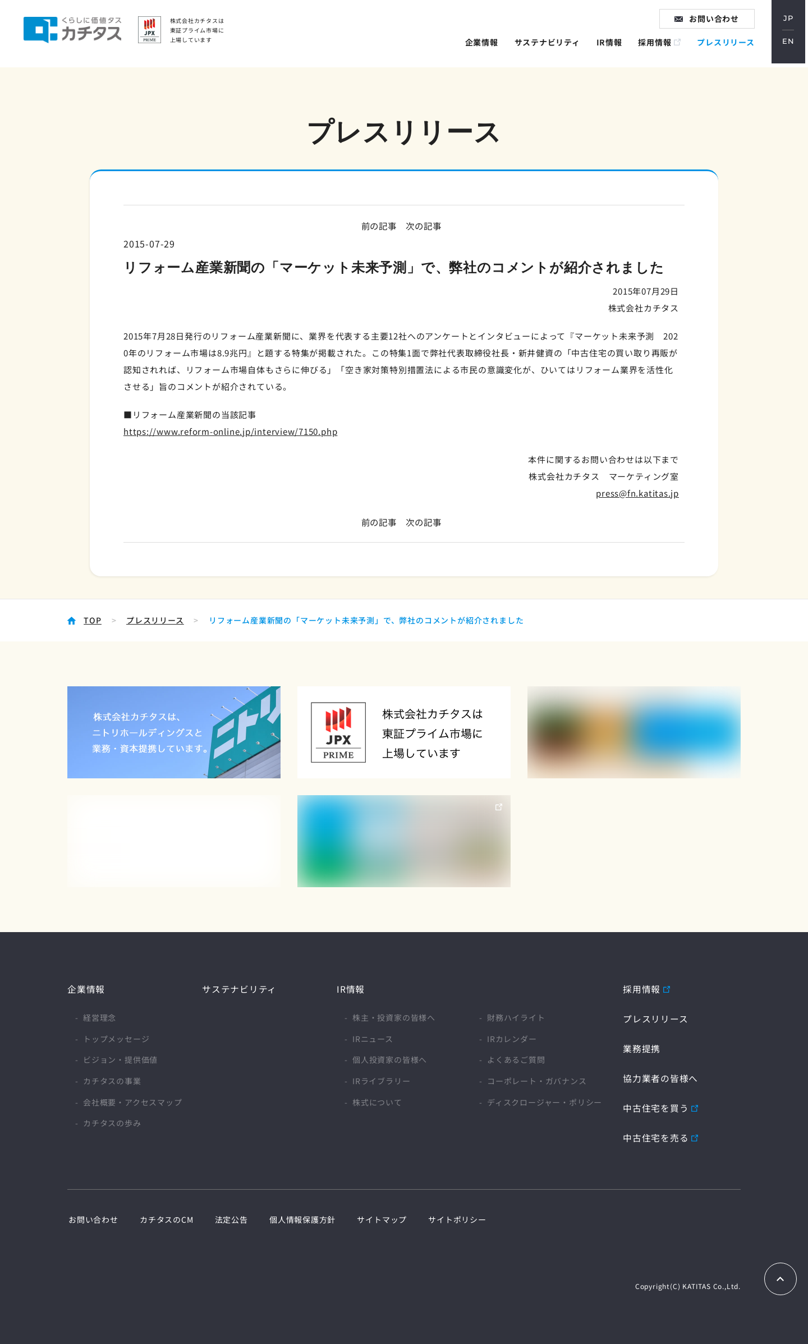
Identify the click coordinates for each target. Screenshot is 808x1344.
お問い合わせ (717, 21)
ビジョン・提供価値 (120, 1059)
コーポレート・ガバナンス (537, 1080)
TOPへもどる (780, 1277)
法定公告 (225, 1217)
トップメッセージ (116, 1038)
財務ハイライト (516, 1017)
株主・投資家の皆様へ (393, 1017)
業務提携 (641, 1047)
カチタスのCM (163, 1217)
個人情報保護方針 (294, 1217)
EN (791, 46)
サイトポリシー (445, 1217)
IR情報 (612, 47)
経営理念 (99, 1017)
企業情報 (484, 47)
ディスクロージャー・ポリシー (544, 1102)
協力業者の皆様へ (660, 1077)
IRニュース (372, 1038)
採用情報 (657, 47)
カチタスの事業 (112, 1080)
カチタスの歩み (112, 1123)
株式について (377, 1102)
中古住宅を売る (656, 1136)
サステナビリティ (549, 47)
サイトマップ (372, 1217)
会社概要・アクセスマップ (132, 1102)
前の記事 (377, 225)
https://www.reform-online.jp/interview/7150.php (230, 431)
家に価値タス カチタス (82, 33)
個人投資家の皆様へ (389, 1059)
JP (791, 21)
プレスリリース (729, 47)
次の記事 (424, 225)
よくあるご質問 (516, 1059)
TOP (92, 620)
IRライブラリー (381, 1080)
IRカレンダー (512, 1038)
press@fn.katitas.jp (637, 493)
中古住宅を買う (656, 1106)
